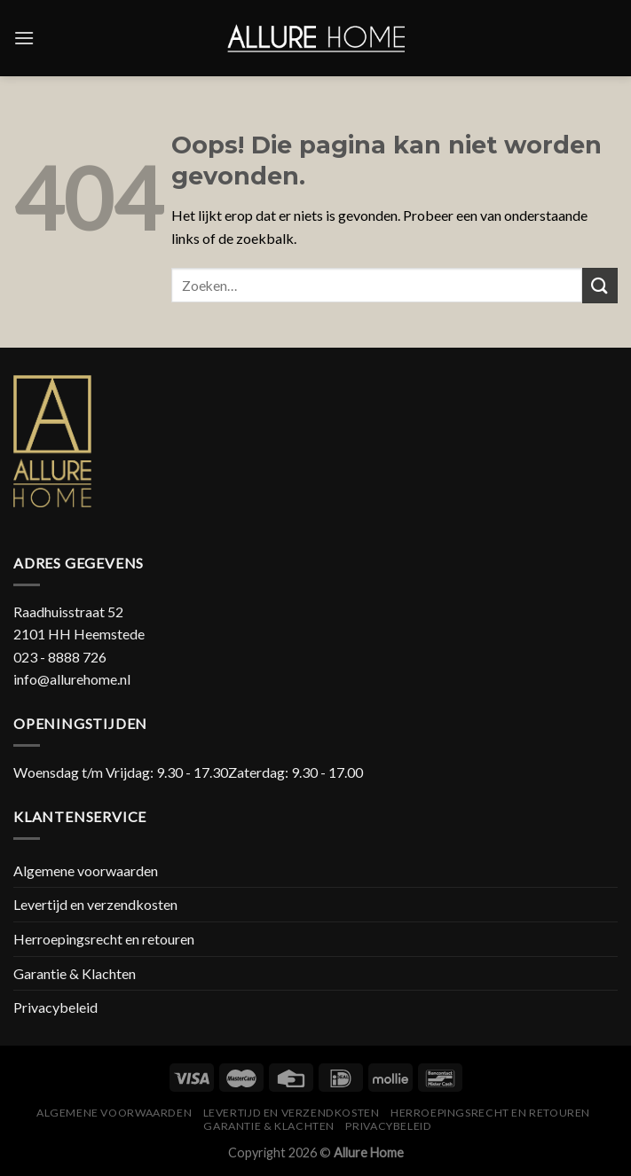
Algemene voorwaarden (85, 870)
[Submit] (600, 285)
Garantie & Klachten (74, 973)
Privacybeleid (55, 1007)
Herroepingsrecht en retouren (103, 938)
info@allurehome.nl (71, 678)
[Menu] (24, 37)
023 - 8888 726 (59, 656)
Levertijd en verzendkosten (95, 904)
